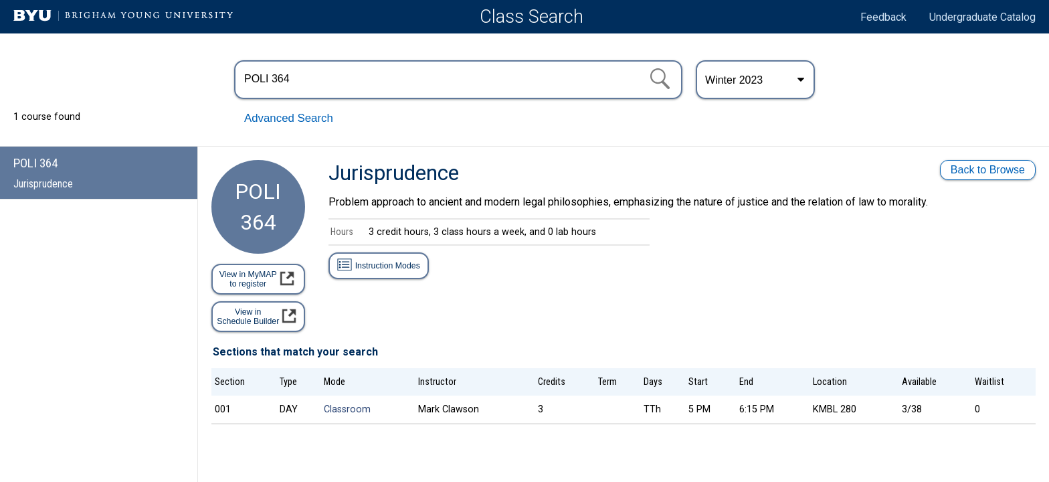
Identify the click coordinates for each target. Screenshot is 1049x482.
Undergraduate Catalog (982, 17)
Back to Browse (988, 169)
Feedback (883, 17)
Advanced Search (288, 118)
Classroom (347, 409)
